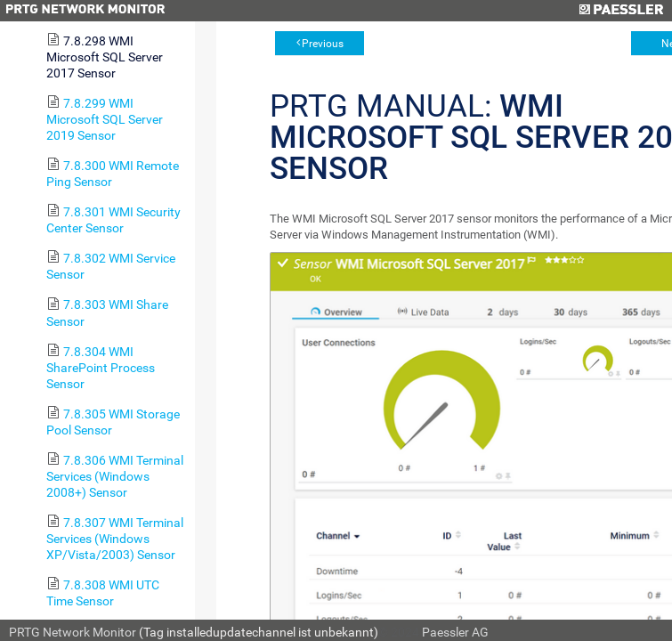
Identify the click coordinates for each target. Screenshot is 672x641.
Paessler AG (455, 632)
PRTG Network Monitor (72, 632)
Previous (323, 43)
